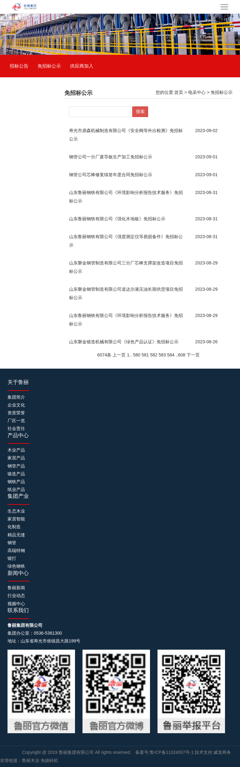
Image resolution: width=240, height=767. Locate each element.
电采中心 (197, 92)
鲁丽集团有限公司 (77, 752)
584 (170, 354)
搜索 (140, 111)
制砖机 (15, 752)
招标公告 (19, 66)
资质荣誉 (16, 412)
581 (145, 354)
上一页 (119, 354)
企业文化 (16, 404)
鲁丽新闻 (16, 587)
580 (136, 354)
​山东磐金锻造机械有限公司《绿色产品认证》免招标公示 (123, 341)
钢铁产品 (16, 481)
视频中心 (16, 603)
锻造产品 (16, 473)
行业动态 (16, 595)
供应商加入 (81, 66)
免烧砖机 (49, 760)
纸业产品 (16, 489)
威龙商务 (222, 752)
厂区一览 (16, 420)
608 (181, 354)
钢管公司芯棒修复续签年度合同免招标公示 (110, 174)
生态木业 (16, 511)
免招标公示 (49, 66)
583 (162, 354)
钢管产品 (16, 465)
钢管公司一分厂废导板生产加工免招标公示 (110, 156)
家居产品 (16, 457)
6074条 (104, 354)
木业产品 (16, 450)
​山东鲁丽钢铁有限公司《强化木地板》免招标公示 (117, 218)
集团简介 (16, 397)
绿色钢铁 (16, 566)
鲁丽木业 (30, 760)
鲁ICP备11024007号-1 (171, 752)
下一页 (193, 354)
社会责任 (16, 428)
